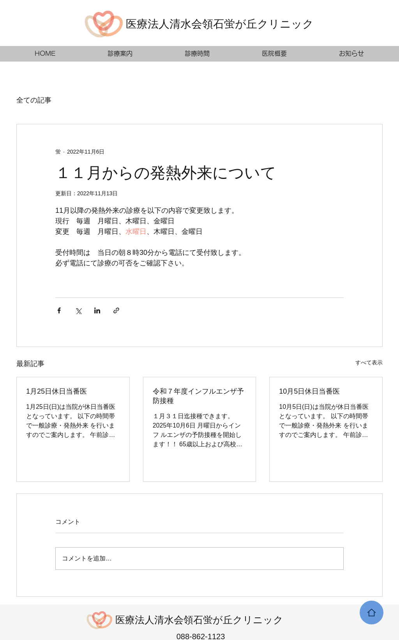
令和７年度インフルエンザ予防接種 (198, 396)
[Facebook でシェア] (59, 310)
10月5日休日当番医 (309, 391)
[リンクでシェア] (116, 310)
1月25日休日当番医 (56, 391)
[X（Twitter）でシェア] (78, 310)
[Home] (371, 612)
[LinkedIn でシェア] (97, 310)
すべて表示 (369, 362)
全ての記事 (33, 100)
